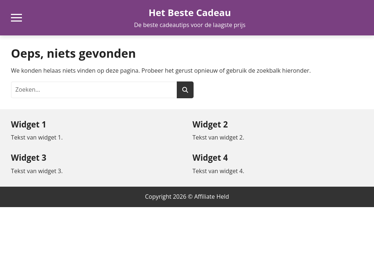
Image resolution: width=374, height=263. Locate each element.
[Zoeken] (185, 89)
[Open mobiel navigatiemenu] (16, 18)
